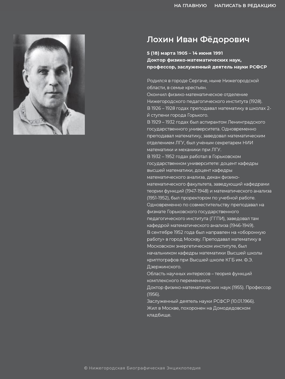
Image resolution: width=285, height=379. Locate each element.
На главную (190, 5)
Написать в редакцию (245, 5)
